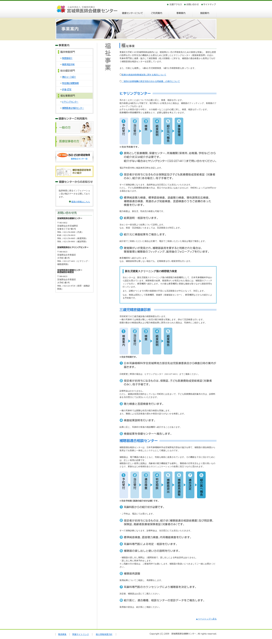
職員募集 (62, 634)
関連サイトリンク (80, 634)
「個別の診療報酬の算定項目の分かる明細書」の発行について (151, 81)
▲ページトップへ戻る (206, 619)
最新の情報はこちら (80, 201)
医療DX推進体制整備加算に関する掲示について (144, 74)
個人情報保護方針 (104, 634)
